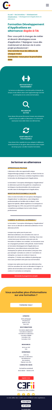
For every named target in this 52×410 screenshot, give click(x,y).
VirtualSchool (26, 320)
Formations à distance (26, 331)
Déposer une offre (26, 362)
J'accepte (26, 401)
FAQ (26, 349)
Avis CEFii (26, 324)
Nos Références (26, 358)
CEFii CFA (26, 355)
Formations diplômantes (26, 330)
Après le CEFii (26, 322)
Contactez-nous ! (26, 305)
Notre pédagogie (26, 319)
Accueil (10, 14)
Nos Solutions (26, 360)
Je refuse (26, 406)
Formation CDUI (26, 339)
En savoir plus (26, 409)
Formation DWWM (26, 335)
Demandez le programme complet (26, 276)
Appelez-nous (26, 378)
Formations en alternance (26, 333)
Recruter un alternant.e (26, 356)
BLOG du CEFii (26, 347)
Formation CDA (26, 337)
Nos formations (20, 14)
